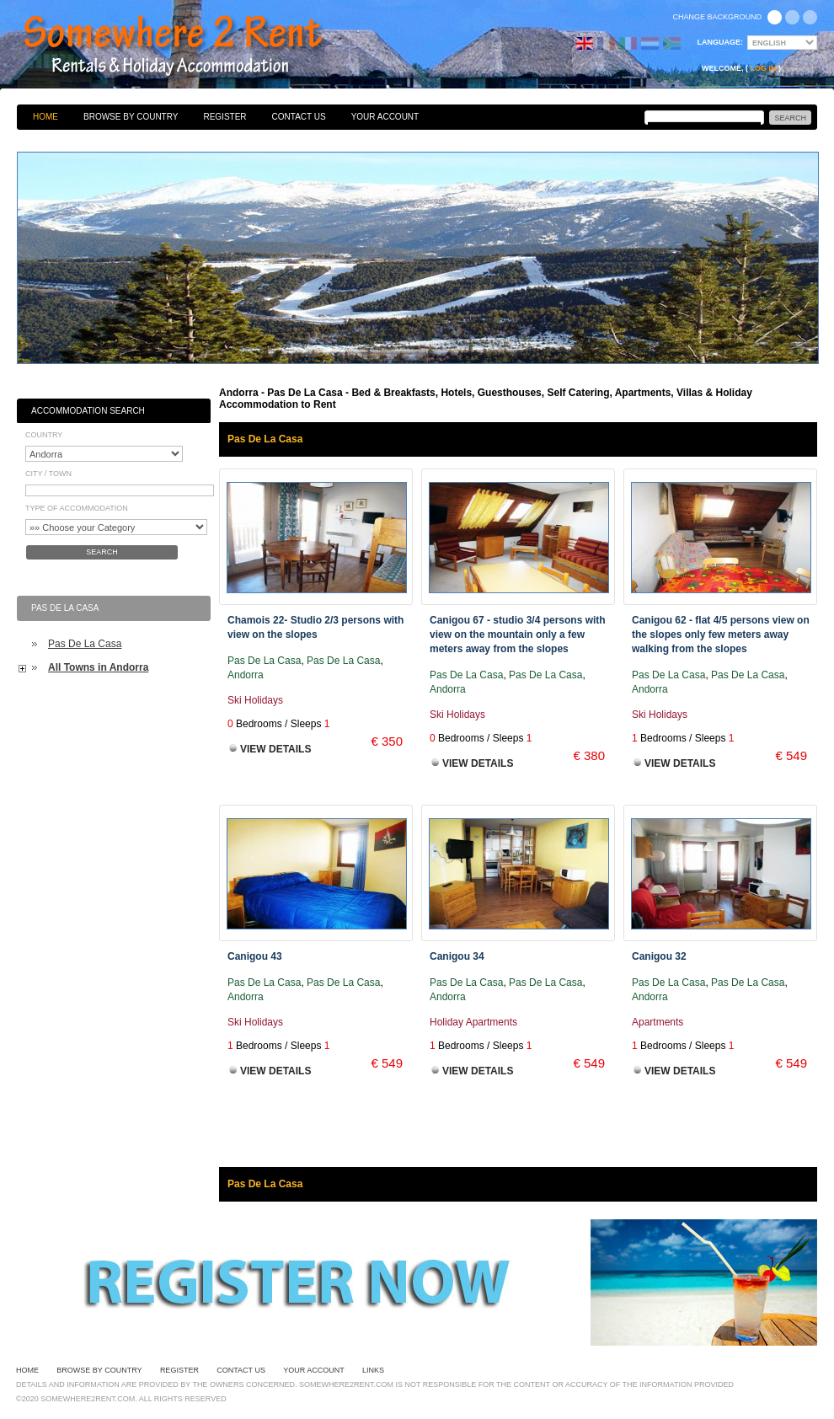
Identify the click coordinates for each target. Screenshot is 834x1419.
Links (373, 1370)
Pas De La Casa (84, 644)
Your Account (385, 116)
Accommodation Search (88, 410)
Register (224, 116)
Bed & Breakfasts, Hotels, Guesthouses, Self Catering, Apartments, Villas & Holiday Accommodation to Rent (191, 46)
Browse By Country (130, 116)
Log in (764, 68)
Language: (721, 42)
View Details (275, 749)
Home (45, 116)
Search (102, 552)
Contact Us (299, 116)
